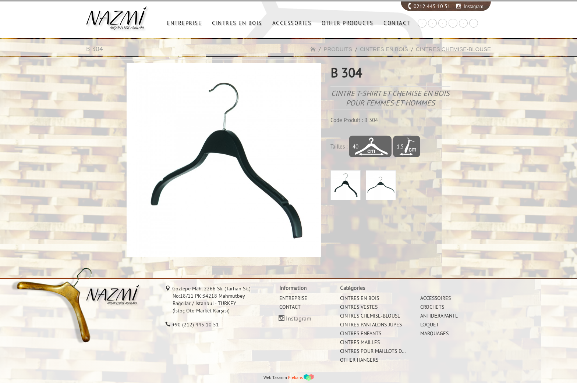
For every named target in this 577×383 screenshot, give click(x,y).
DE (442, 23)
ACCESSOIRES (435, 298)
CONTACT (396, 22)
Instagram (474, 6)
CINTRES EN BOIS (237, 22)
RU (463, 23)
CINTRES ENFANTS (360, 333)
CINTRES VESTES (359, 307)
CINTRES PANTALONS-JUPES (371, 324)
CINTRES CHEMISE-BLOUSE (453, 49)
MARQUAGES (434, 333)
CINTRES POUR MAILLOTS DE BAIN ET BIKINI (389, 351)
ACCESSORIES (292, 22)
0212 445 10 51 (432, 6)
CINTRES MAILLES (360, 342)
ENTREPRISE (184, 22)
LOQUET (429, 324)
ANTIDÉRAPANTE (439, 315)
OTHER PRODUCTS (347, 22)
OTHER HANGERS (359, 360)
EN (432, 23)
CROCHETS (432, 307)
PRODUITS (337, 49)
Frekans (295, 377)
